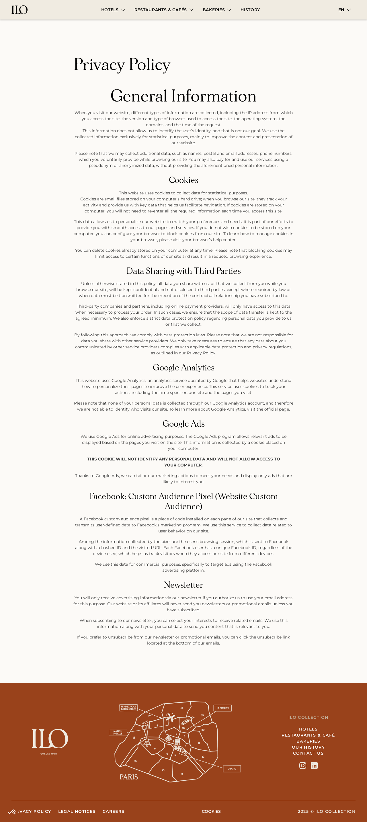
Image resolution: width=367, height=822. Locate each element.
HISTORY (250, 9)
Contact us (308, 753)
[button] (113, 9)
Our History (308, 747)
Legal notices (77, 811)
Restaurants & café (308, 735)
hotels (308, 729)
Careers (114, 811)
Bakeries (308, 741)
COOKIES (211, 811)
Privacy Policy (31, 811)
